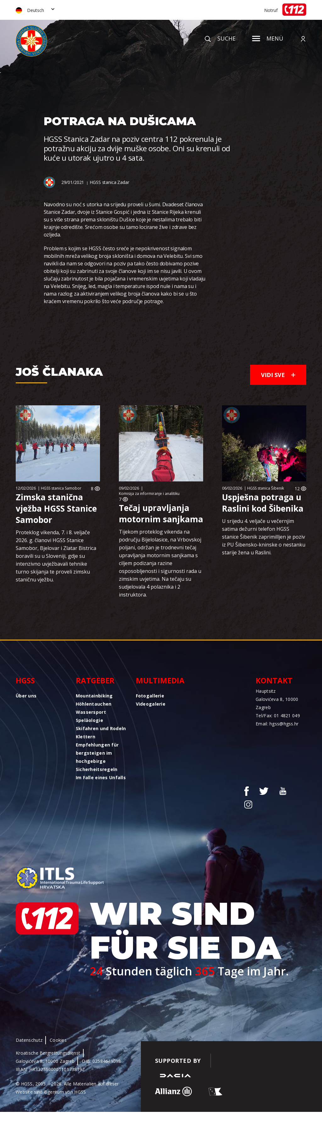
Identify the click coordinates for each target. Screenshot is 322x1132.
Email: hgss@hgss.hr (277, 724)
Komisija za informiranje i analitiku (149, 493)
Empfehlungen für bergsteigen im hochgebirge (97, 753)
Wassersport (91, 712)
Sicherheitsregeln (97, 769)
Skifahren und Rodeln (101, 728)
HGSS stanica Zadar (109, 182)
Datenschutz (29, 1040)
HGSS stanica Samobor (61, 488)
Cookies (58, 1040)
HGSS (25, 680)
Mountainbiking (94, 696)
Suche (220, 38)
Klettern (85, 737)
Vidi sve (278, 375)
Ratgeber (95, 680)
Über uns (26, 696)
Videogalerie (150, 704)
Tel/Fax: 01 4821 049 (278, 716)
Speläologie (89, 720)
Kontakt (274, 680)
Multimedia (160, 680)
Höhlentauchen (94, 704)
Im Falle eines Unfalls (101, 777)
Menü (267, 38)
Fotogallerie (150, 696)
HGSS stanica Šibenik (265, 488)
